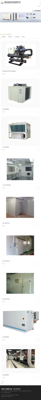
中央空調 (23, 36)
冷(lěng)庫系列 (16, 36)
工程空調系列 (10, 36)
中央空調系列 (3, 36)
